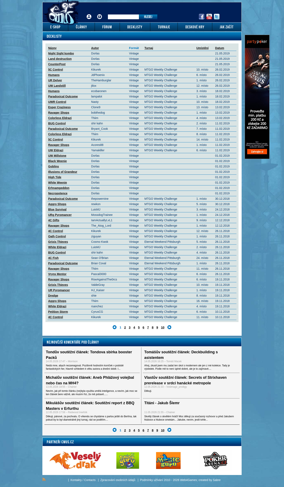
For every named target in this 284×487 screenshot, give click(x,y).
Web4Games (188, 480)
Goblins (53, 166)
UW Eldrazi (55, 150)
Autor (95, 48)
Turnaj (148, 48)
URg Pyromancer (60, 214)
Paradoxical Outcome (63, 96)
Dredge (53, 295)
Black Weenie (57, 161)
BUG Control (57, 123)
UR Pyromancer (59, 290)
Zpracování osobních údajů (117, 480)
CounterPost (57, 64)
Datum (219, 48)
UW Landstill (57, 85)
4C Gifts (53, 220)
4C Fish (53, 258)
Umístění (202, 48)
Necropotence (57, 193)
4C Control (55, 231)
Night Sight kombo (61, 53)
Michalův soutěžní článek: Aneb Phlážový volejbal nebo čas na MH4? (90, 380)
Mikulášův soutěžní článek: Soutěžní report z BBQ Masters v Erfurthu (90, 406)
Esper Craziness (59, 107)
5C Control (55, 69)
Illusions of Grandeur (62, 171)
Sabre (217, 480)
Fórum (100, 13)
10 (163, 327)
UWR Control (57, 101)
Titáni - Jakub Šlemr (162, 403)
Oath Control (57, 236)
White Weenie (57, 182)
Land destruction (60, 58)
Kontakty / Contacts (82, 480)
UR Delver (55, 80)
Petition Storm (58, 311)
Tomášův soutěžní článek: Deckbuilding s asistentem (181, 355)
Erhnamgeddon (58, 188)
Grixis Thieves (58, 241)
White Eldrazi (57, 247)
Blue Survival (57, 209)
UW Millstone (57, 155)
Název (52, 48)
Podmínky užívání (151, 480)
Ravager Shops (58, 112)
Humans (54, 75)
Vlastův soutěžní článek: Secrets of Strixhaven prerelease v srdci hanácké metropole (185, 380)
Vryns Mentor (57, 274)
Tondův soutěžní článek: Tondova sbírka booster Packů (89, 355)
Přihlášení (89, 13)
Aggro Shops (57, 204)
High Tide (54, 177)
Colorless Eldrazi (60, 118)
